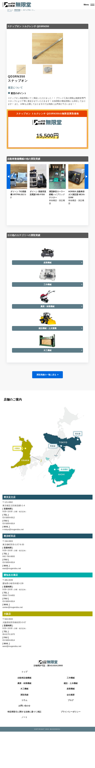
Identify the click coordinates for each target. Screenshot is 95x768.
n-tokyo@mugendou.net (13, 683)
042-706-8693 (8, 710)
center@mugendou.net (12, 761)
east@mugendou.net (11, 722)
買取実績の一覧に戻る (46, 528)
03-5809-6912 (8, 671)
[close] (89, 5)
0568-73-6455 (8, 749)
